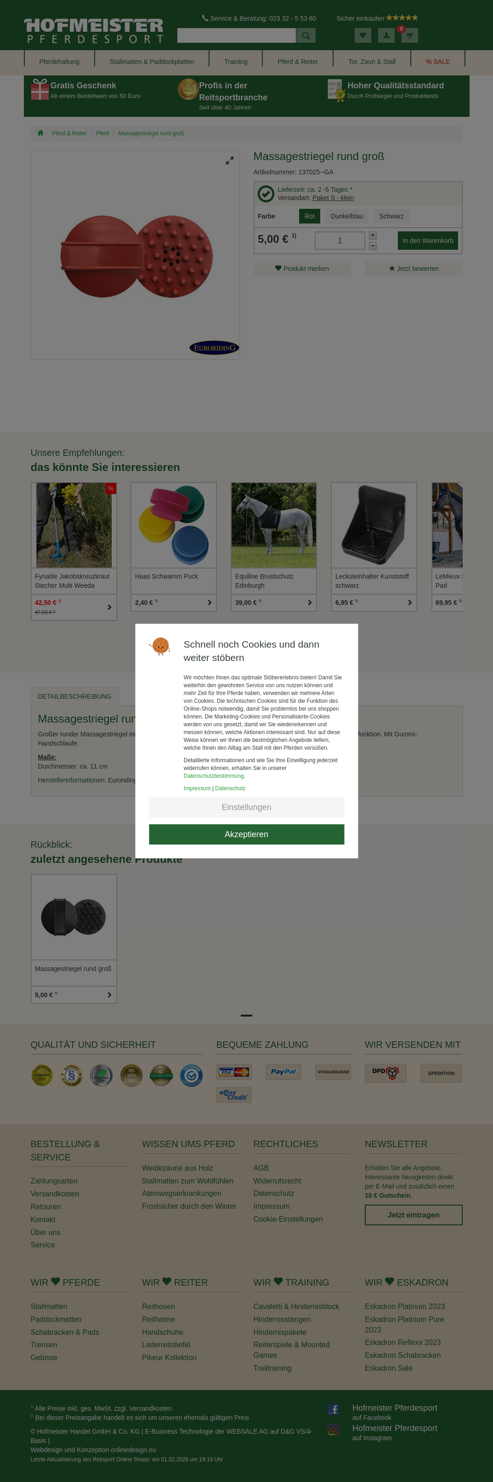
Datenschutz (230, 788)
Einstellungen (246, 807)
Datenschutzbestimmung (214, 776)
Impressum (197, 788)
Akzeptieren (246, 834)
